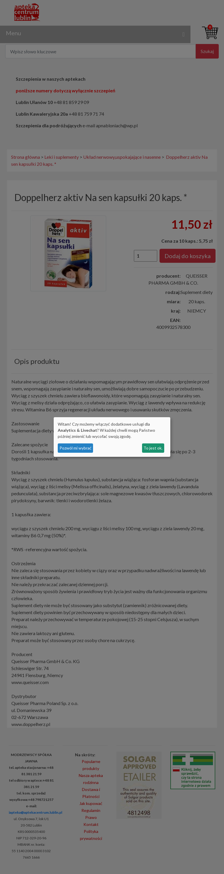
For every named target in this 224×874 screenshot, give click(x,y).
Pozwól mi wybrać (76, 447)
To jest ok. (153, 447)
